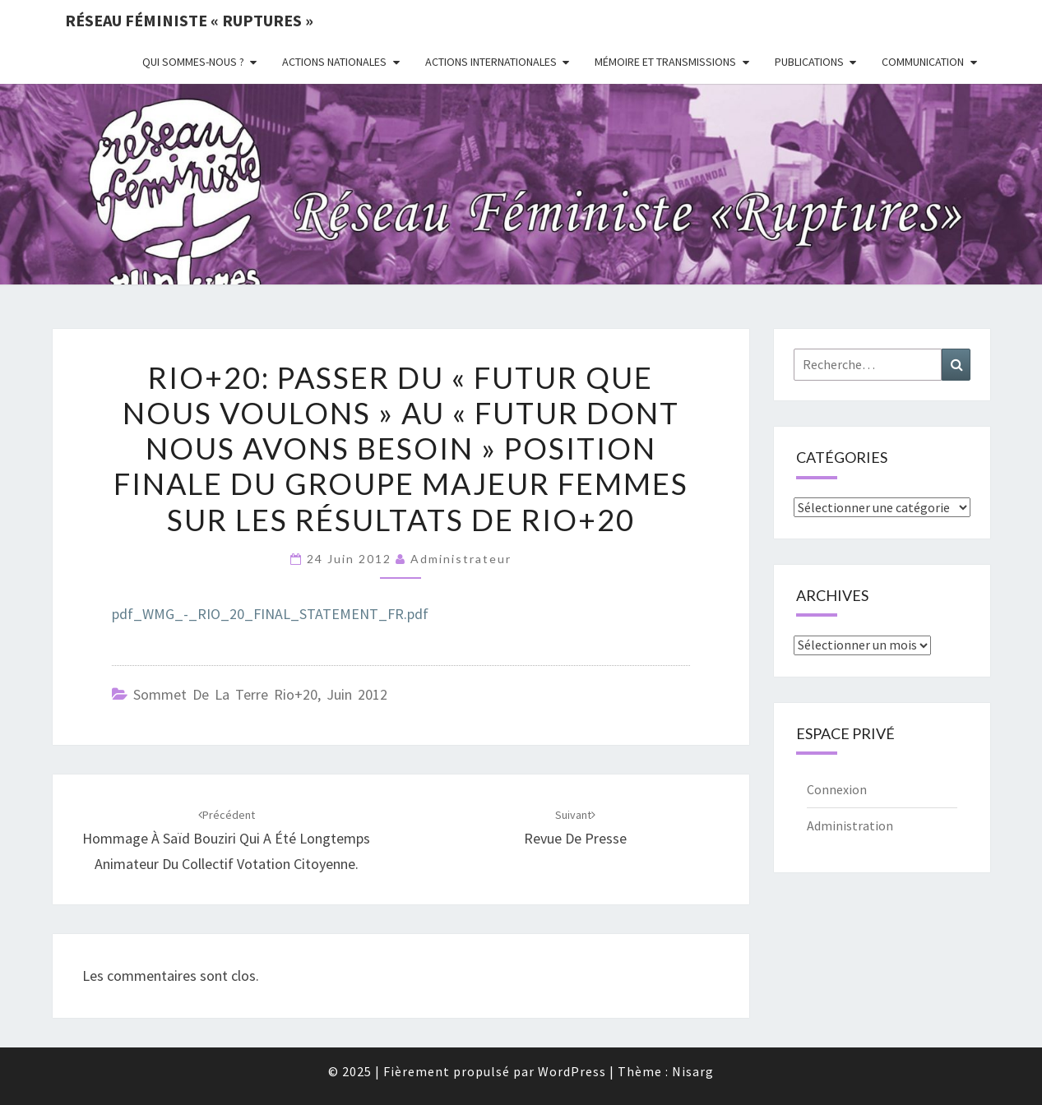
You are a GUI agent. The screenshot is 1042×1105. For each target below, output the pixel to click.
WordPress (572, 1071)
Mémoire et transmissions (665, 61)
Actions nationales (334, 61)
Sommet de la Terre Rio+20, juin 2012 (260, 694)
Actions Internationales (491, 61)
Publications (809, 61)
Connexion (837, 789)
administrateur (461, 559)
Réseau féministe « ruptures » (189, 20)
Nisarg (693, 1071)
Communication (923, 61)
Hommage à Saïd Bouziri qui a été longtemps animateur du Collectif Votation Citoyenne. (226, 840)
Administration (850, 825)
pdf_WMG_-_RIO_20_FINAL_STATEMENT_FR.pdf (270, 613)
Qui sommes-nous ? (193, 61)
